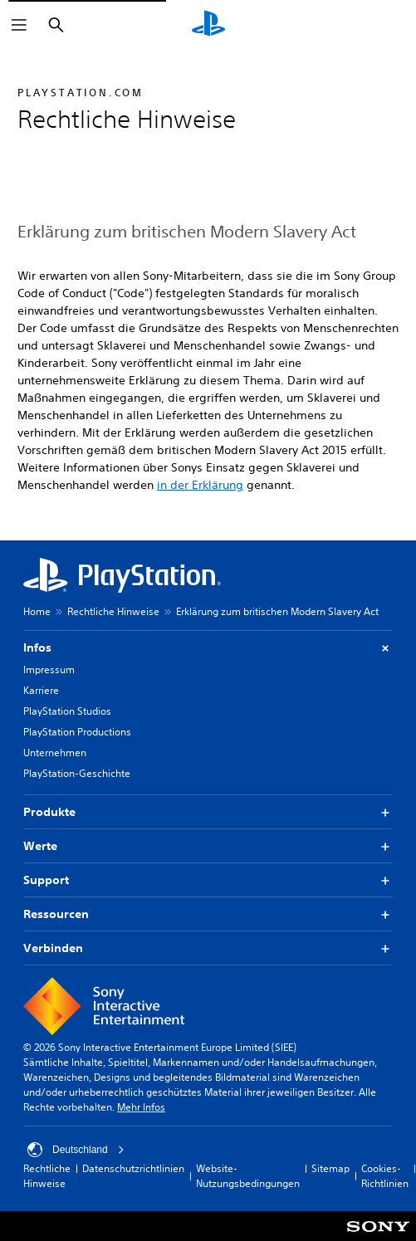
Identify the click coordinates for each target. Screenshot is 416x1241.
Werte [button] (208, 846)
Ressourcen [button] (208, 914)
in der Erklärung (200, 484)
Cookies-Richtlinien (385, 1175)
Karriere (41, 690)
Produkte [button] (208, 812)
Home (37, 611)
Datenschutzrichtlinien (133, 1168)
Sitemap (330, 1168)
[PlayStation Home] (208, 24)
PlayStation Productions (77, 732)
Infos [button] (208, 648)
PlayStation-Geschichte (76, 773)
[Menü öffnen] (19, 25)
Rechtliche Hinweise (113, 611)
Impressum (49, 669)
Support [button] (208, 880)
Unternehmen (54, 752)
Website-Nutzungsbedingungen (248, 1175)
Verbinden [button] (208, 948)
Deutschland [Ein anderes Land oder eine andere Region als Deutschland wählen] (76, 1149)
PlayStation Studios (67, 711)
